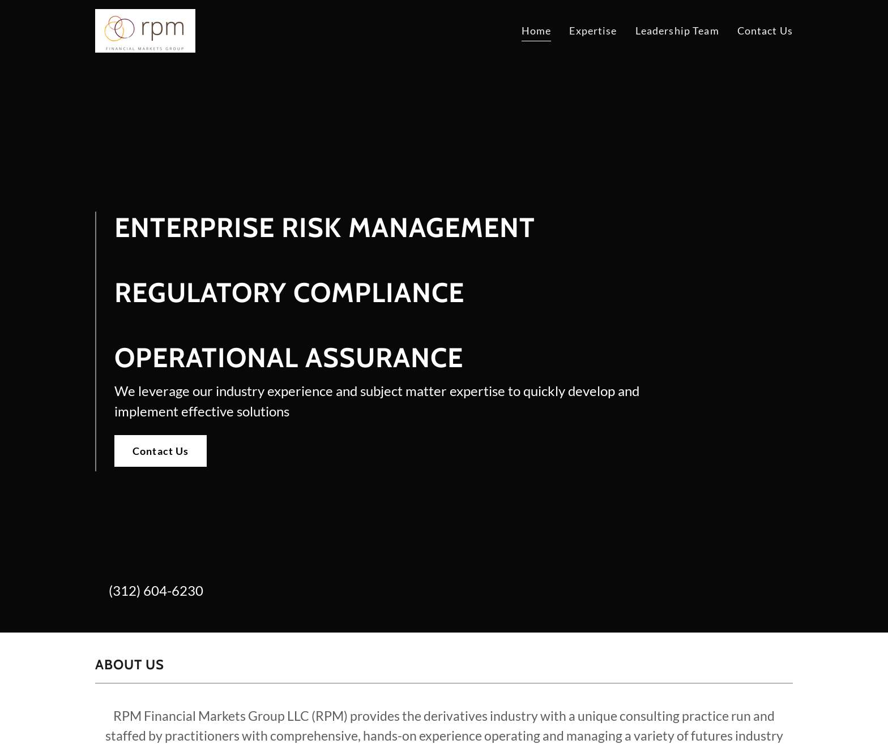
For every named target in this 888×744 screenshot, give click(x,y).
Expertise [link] (593, 30)
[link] (145, 29)
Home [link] (537, 30)
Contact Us (161, 451)
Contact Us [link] (765, 30)
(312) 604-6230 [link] (156, 590)
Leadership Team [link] (677, 30)
